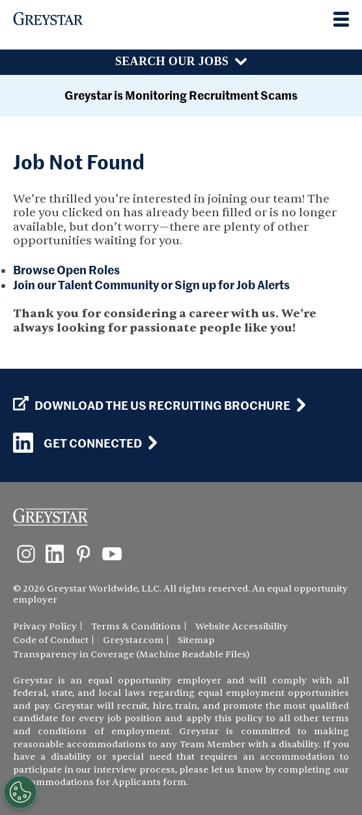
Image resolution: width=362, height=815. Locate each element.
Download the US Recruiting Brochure (151, 405)
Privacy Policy (45, 626)
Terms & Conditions (136, 626)
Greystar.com (133, 640)
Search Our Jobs (172, 61)
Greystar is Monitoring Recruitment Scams (181, 95)
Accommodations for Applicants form (99, 782)
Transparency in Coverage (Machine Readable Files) (131, 654)
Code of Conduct (51, 640)
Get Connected (77, 443)
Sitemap (196, 640)
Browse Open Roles (66, 269)
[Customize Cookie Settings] (20, 792)
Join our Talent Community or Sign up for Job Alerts (151, 284)
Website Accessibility (241, 626)
